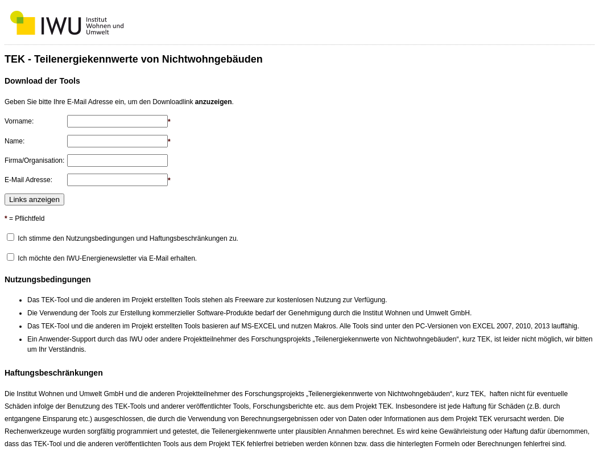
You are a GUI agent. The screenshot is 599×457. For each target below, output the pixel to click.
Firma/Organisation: (34, 160)
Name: (14, 141)
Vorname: (19, 121)
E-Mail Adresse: (28, 180)
